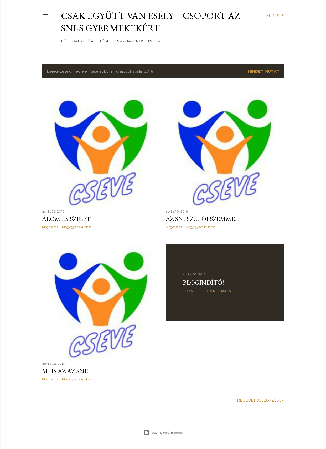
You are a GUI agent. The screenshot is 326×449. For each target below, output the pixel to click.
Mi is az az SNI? (65, 371)
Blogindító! (203, 282)
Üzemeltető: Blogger (163, 433)
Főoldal (70, 41)
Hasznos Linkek (142, 41)
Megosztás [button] (50, 227)
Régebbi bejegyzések (260, 400)
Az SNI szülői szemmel (202, 219)
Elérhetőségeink (102, 41)
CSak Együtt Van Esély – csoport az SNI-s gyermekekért (150, 21)
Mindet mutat (264, 71)
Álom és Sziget (66, 219)
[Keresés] (275, 15)
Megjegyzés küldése (76, 227)
